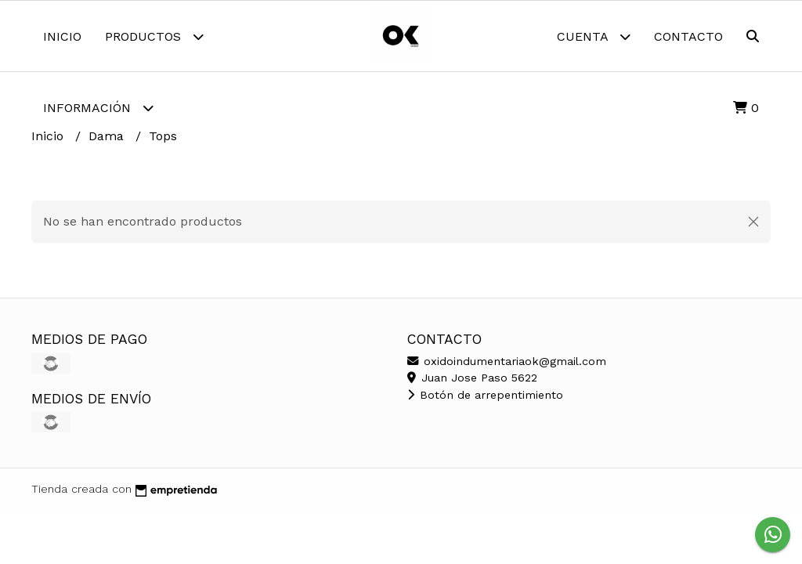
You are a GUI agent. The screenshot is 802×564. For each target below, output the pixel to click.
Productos (154, 36)
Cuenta (593, 36)
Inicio (62, 36)
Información (98, 107)
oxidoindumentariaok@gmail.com (506, 361)
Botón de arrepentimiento (485, 395)
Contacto (688, 36)
